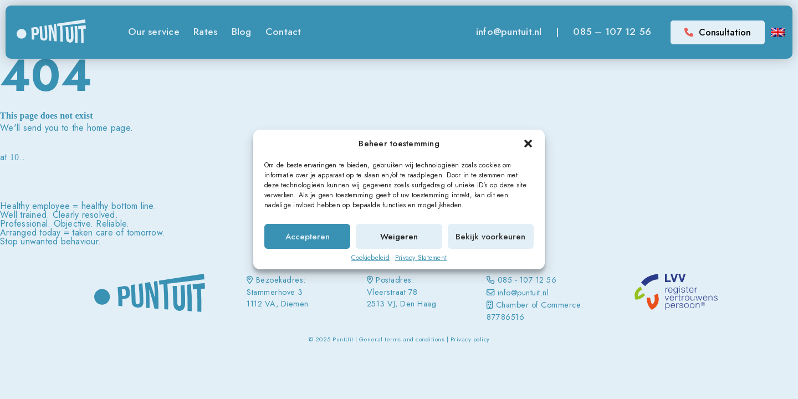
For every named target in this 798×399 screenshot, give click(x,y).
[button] (528, 143)
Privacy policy (470, 339)
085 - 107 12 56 (527, 279)
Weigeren (399, 237)
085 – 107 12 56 (612, 31)
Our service (154, 31)
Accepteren (307, 237)
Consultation (717, 32)
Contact (283, 31)
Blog (242, 31)
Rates (205, 31)
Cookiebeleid (370, 257)
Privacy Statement (421, 257)
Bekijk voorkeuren (490, 237)
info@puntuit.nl (509, 31)
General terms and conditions (401, 339)
